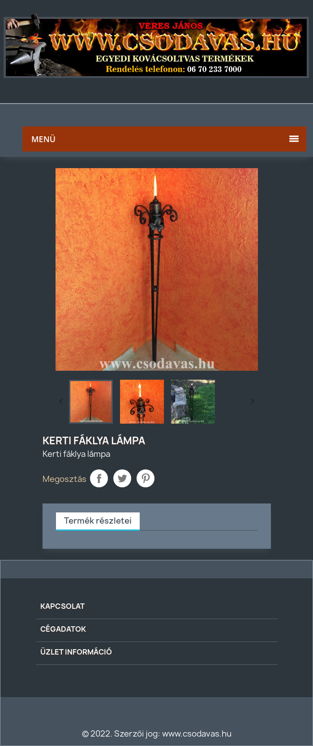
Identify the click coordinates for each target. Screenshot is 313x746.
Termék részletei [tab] (98, 520)
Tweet (122, 478)
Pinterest (145, 478)
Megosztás (99, 478)
